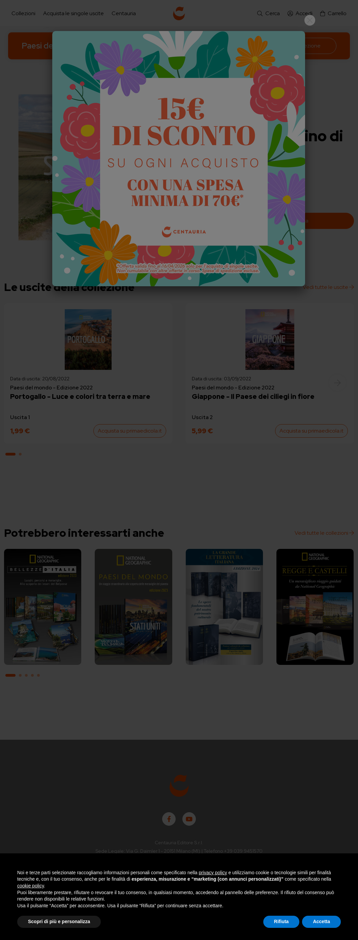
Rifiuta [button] (281, 921)
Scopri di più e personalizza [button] (59, 921)
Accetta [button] (321, 921)
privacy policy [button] (213, 872)
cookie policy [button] (30, 885)
